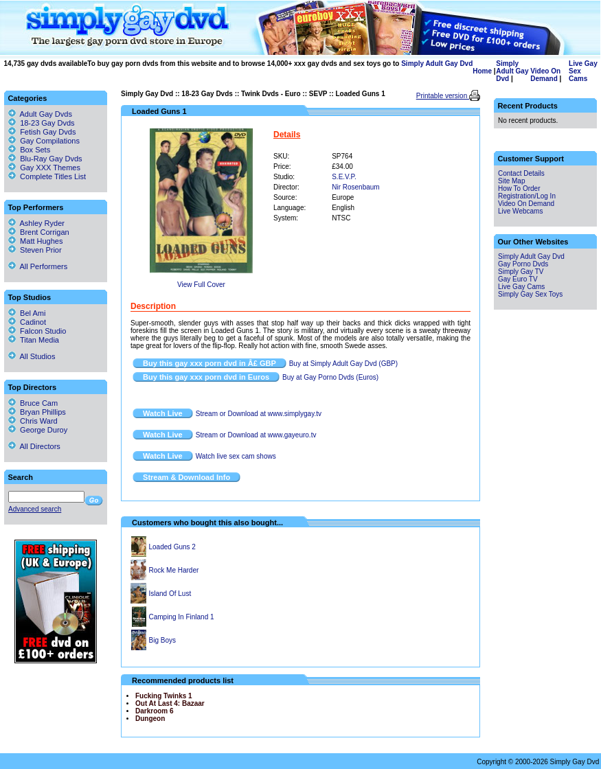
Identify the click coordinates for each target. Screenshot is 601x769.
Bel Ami (26, 313)
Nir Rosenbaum (355, 187)
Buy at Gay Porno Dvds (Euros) (330, 377)
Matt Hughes (35, 241)
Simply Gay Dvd (147, 93)
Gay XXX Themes (50, 167)
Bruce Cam (33, 403)
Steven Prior (35, 250)
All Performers (37, 266)
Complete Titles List (47, 176)
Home (482, 71)
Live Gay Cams (521, 286)
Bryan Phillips (37, 412)
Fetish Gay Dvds (48, 132)
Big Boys (162, 640)
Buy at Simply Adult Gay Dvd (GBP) (343, 363)
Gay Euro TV (518, 279)
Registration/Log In (527, 196)
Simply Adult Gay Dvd (437, 63)
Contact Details (521, 173)
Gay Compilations (50, 141)
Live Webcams (520, 211)
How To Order (519, 188)
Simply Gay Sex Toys (530, 294)
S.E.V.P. (344, 177)
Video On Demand (545, 74)
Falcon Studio (37, 331)
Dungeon (150, 718)
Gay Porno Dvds (523, 264)
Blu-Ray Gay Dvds (51, 158)
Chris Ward (33, 421)
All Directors (34, 446)
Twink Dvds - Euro (271, 93)
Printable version (442, 96)
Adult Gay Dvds (46, 114)
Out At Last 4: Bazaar (170, 703)
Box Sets (35, 150)
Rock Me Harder (174, 570)
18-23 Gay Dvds (207, 93)
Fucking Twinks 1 (163, 696)
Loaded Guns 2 (172, 547)
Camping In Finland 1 (181, 617)
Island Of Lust (170, 593)
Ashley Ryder (36, 223)
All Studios (31, 356)
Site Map (511, 181)
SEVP (318, 93)
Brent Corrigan (38, 232)
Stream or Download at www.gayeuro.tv (256, 435)
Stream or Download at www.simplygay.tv (258, 413)
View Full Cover (201, 284)
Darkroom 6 (154, 711)
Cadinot (27, 322)
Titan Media (33, 340)
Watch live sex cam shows (236, 456)
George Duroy (37, 430)
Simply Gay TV (521, 271)
